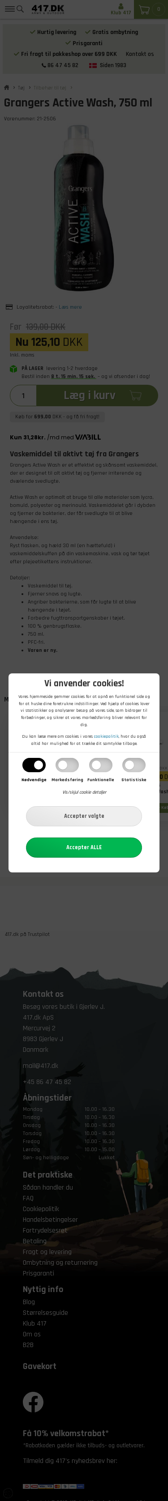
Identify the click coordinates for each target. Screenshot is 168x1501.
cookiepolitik (106, 736)
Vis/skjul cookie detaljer (84, 792)
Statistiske (133, 780)
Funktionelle (100, 780)
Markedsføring (67, 780)
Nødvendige (34, 780)
